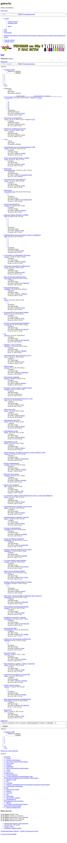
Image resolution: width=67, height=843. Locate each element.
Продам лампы (8, 366)
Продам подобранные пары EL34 (14, 539)
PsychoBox (7, 583)
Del (5, 298)
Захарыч (6, 205)
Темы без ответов (9, 40)
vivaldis (6, 148)
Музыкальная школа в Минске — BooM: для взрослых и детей (19, 831)
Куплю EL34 (8, 710)
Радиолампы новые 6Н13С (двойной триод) (17, 266)
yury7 (5, 357)
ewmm (6, 159)
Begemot (6, 378)
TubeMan (23, 351)
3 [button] (4, 77)
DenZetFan (7, 551)
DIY (3, 55)
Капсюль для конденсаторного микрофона (16, 323)
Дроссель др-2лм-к (9, 409)
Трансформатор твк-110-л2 (12, 420)
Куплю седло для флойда (11, 485)
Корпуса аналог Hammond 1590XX (14, 571)
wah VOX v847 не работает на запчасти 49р (17, 674)
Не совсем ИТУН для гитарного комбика (16, 312)
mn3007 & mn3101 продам (12, 685)
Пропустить (4, 10)
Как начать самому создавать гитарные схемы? (18, 388)
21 (8, 104)
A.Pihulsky (7, 289)
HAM (5, 314)
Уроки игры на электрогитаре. (13, 118)
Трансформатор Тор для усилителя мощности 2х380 (19, 147)
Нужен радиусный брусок (11, 204)
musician (6, 335)
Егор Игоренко (8, 629)
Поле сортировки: (28, 723)
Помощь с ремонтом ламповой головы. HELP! (18, 549)
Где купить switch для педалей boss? (15, 179)
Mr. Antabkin (24, 634)
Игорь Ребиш (8, 700)
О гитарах (39, 97)
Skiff (5, 216)
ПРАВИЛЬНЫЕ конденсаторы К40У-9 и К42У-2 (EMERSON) (22, 235)
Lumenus (6, 475)
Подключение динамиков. (11, 377)
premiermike (7, 540)
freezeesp (6, 654)
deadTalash (7, 640)
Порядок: (48, 723)
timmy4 (23, 591)
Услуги (33, 119)
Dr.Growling (7, 278)
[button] (9, 69)
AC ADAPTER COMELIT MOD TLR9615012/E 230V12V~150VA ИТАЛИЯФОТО (28, 495)
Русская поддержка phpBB (8, 834)
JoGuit (6, 300)
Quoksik (6, 389)
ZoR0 (5, 711)
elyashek (6, 562)
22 (8, 105)
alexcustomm (24, 566)
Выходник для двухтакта (11, 474)
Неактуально (8, 168)
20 (8, 102)
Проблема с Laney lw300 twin (13, 344)
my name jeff (8, 324)
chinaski (10, 58)
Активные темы (9, 41)
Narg (5, 400)
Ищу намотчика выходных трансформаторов (17, 699)
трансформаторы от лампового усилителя (16, 517)
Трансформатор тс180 (10, 441)
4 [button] (4, 79)
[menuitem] (13, 21)
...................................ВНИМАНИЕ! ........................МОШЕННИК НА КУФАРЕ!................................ (33, 96)
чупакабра (7, 529)
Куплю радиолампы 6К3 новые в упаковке (16, 158)
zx (21, 394)
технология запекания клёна (12, 528)
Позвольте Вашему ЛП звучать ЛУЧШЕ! (16, 215)
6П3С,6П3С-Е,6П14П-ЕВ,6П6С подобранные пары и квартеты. (23, 596)
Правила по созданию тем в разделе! (15, 128)
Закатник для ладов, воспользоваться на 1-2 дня (18, 398)
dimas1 (6, 411)
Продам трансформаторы (11, 463)
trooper (6, 181)
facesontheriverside (9, 170)
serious (6, 119)
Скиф (22, 648)
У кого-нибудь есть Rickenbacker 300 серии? (17, 255)
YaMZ (23, 613)
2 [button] (4, 76)
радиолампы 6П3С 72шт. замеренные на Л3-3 (17, 355)
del (5, 334)
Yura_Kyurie (7, 572)
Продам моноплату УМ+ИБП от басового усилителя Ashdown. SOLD (24, 452)
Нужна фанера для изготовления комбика (16, 606)
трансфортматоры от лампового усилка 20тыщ (18, 506)
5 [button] (4, 81)
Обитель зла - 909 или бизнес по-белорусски (17, 639)
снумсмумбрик (8, 97)
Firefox (23, 113)
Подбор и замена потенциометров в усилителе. (18, 582)
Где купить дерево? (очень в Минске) (15, 560)
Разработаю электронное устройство (15, 617)
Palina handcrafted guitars (11, 287)
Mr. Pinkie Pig (25, 283)
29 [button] (5, 84)
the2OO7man (24, 459)
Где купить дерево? (10, 653)
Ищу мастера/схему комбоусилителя (15, 277)
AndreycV (7, 454)
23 (8, 107)
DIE (5, 486)
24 (8, 108)
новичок (6, 368)
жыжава (6, 687)
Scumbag (6, 465)
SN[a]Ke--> (7, 346)
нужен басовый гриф (10, 628)
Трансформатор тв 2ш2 (11, 431)
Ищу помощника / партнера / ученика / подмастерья (19, 663)
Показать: (9, 723)
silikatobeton (24, 372)
